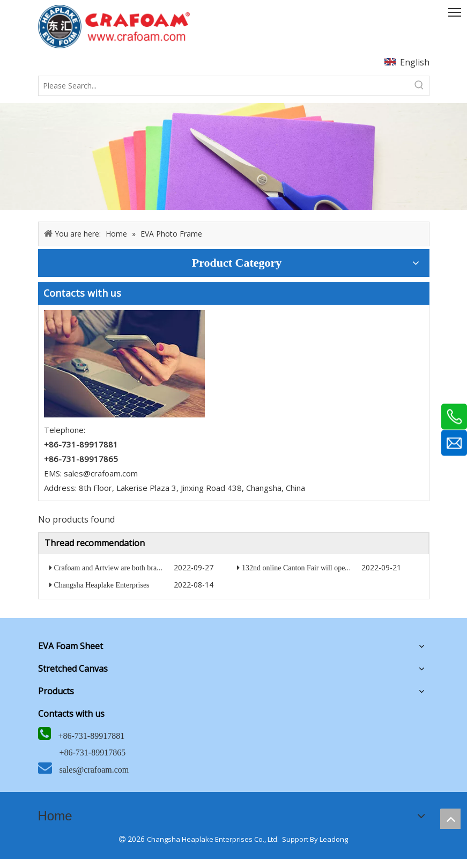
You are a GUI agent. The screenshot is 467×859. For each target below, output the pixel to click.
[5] (124, 363)
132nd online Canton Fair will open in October (312, 568)
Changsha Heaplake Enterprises (102, 585)
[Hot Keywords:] (419, 86)
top (450, 819)
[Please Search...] (224, 86)
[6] (233, 156)
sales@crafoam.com (101, 473)
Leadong (334, 839)
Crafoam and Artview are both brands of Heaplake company (144, 568)
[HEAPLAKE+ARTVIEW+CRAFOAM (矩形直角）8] (114, 26)
